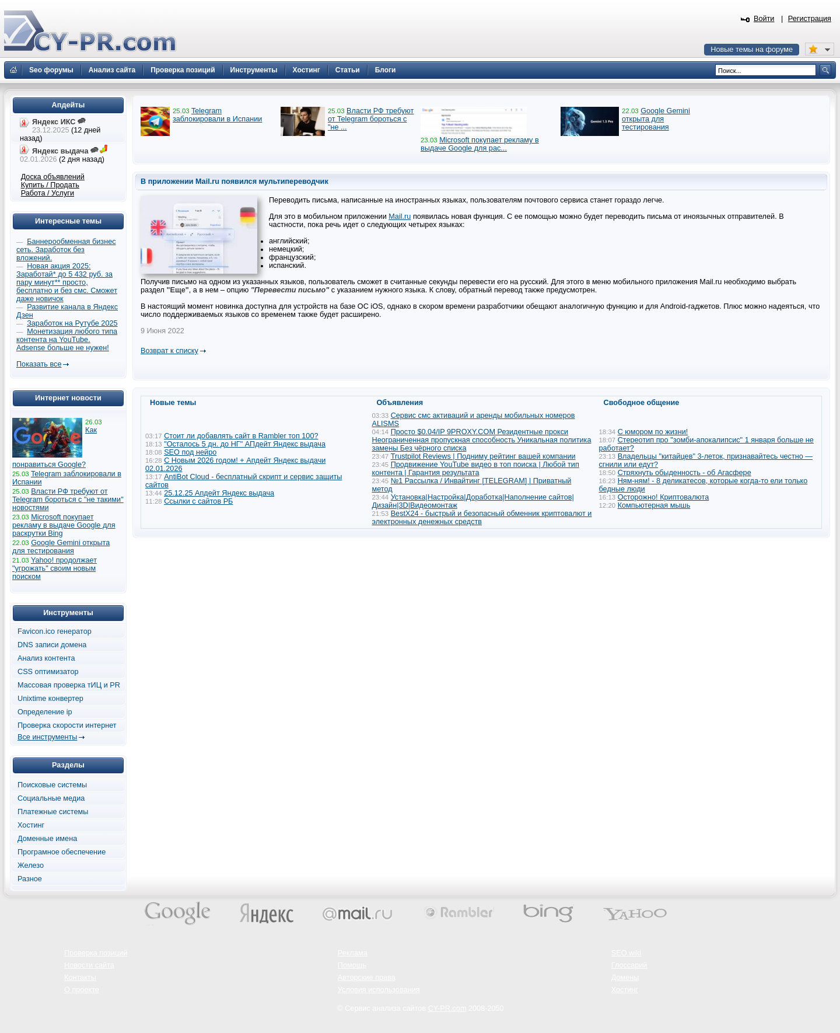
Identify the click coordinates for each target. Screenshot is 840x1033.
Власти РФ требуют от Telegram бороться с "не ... (371, 119)
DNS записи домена (52, 645)
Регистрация (809, 19)
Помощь (352, 965)
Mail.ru (399, 216)
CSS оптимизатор (48, 672)
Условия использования (379, 990)
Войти (764, 19)
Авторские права (367, 977)
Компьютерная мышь (654, 505)
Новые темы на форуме (751, 50)
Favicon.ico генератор (55, 631)
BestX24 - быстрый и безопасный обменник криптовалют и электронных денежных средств (482, 517)
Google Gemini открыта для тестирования (656, 119)
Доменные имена (47, 839)
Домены (625, 977)
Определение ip (45, 712)
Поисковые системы (52, 785)
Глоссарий (629, 965)
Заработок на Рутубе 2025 (72, 323)
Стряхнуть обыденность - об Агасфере (684, 473)
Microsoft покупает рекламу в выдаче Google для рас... (480, 144)
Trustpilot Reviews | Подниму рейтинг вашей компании (483, 456)
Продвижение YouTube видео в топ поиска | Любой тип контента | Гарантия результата (475, 468)
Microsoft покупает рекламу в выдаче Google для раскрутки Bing (64, 525)
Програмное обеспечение (62, 852)
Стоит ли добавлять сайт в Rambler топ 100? (241, 436)
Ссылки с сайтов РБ (198, 501)
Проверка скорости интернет (67, 725)
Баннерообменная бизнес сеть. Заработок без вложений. (66, 250)
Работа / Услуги (47, 193)
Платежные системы (53, 812)
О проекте (81, 990)
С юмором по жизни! (653, 432)
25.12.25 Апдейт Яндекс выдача (219, 493)
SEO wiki (626, 953)
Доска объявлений (53, 177)
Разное (30, 879)
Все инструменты (47, 737)
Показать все (38, 364)
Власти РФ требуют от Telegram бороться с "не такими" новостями (68, 499)
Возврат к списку (169, 351)
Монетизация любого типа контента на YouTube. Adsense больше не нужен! (66, 339)
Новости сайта (89, 965)
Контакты (80, 977)
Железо (31, 865)
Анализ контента (46, 658)
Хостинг (31, 825)
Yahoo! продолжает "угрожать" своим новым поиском (54, 568)
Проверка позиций (95, 953)
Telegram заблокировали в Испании (217, 115)
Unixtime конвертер (50, 699)
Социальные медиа (51, 798)
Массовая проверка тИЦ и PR (69, 685)
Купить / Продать (50, 185)
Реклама (353, 953)
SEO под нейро (190, 452)
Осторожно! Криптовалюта (663, 497)
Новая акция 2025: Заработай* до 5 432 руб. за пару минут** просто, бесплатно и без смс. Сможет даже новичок (66, 282)
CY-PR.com (447, 1008)
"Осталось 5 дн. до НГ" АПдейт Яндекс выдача (245, 444)
